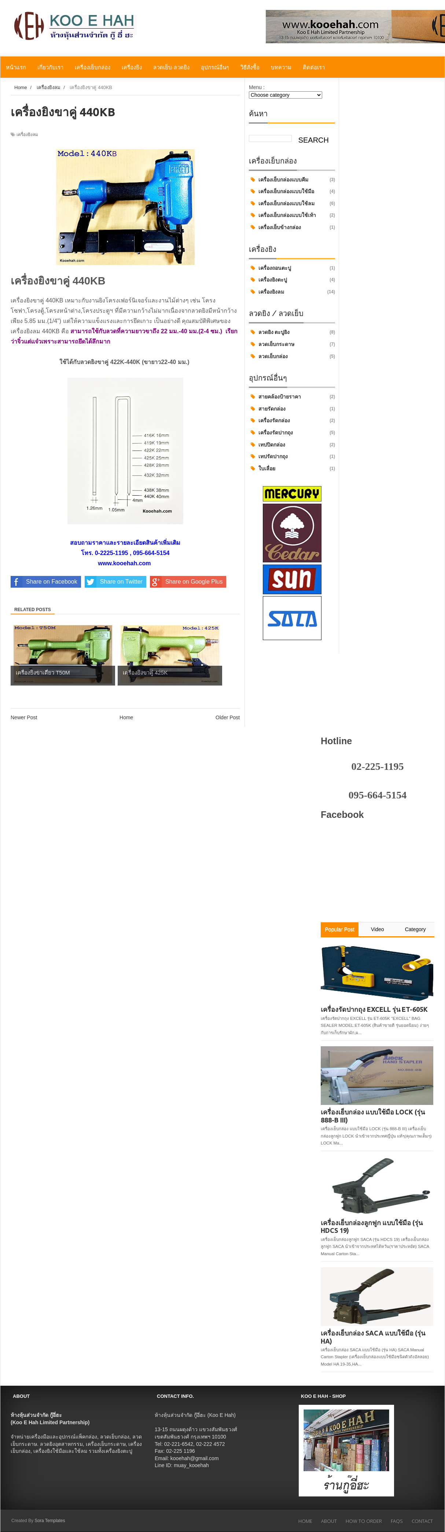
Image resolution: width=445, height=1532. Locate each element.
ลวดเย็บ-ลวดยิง (171, 67)
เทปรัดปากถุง (273, 456)
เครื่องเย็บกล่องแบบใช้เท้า (287, 215)
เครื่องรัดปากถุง (275, 433)
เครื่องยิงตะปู (272, 280)
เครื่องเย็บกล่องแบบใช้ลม (286, 203)
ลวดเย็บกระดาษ (276, 344)
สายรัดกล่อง (272, 409)
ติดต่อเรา (314, 67)
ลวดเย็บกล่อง (273, 356)
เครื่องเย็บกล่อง (92, 67)
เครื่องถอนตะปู (274, 268)
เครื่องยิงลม (271, 292)
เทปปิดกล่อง (271, 445)
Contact (422, 1521)
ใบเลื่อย (266, 468)
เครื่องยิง (132, 67)
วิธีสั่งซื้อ (250, 67)
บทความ (281, 67)
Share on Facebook (44, 582)
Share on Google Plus (186, 582)
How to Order (364, 1521)
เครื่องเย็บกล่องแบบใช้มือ (286, 191)
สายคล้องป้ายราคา (279, 397)
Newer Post (24, 717)
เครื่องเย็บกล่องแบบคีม (283, 180)
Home (126, 717)
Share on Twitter (114, 582)
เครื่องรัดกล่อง (274, 420)
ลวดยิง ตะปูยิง (274, 332)
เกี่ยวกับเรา (50, 67)
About (329, 1521)
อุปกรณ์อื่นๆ (215, 67)
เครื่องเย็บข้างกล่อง (279, 227)
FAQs (397, 1521)
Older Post (228, 717)
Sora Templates (49, 1520)
